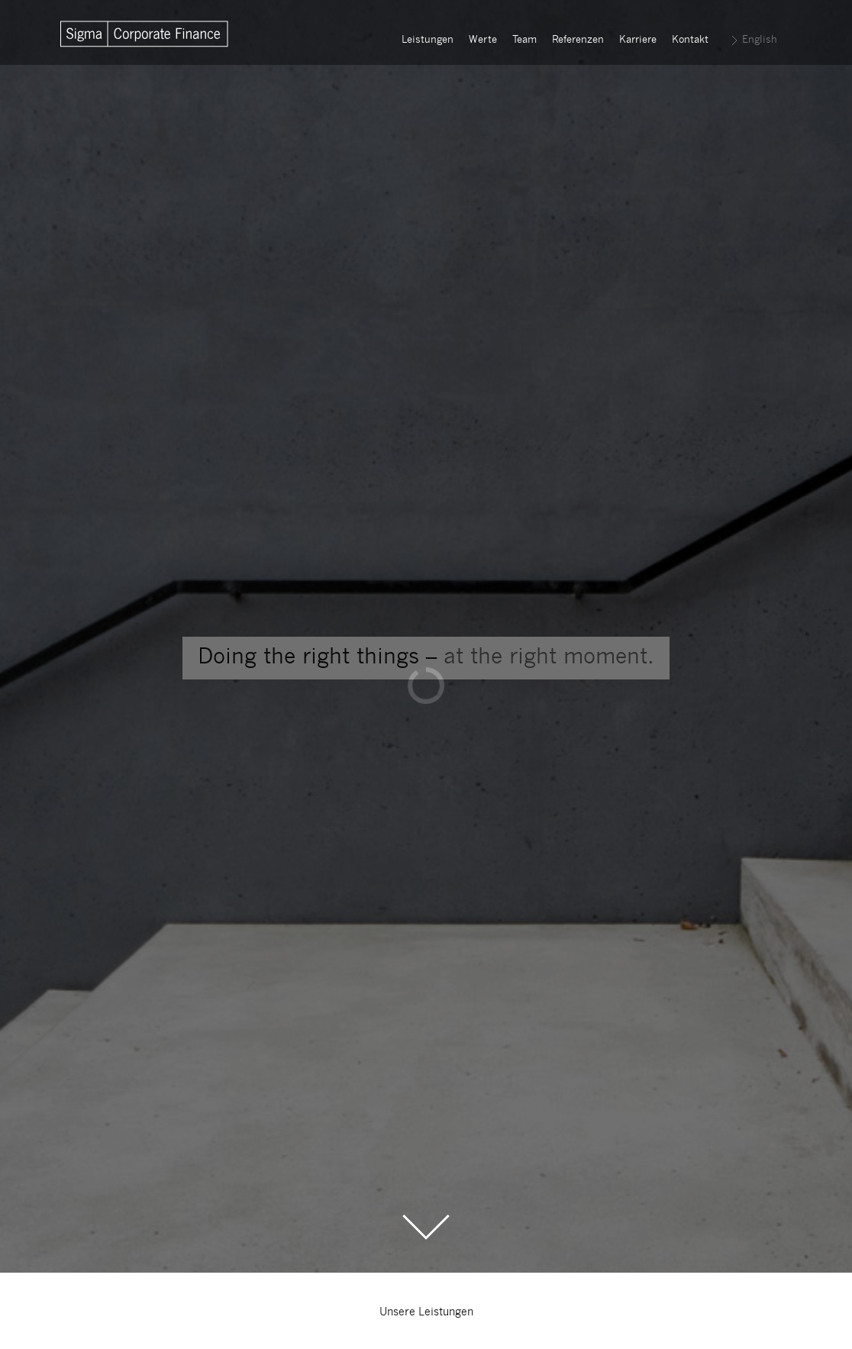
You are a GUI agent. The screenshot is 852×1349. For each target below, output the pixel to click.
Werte (483, 40)
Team (524, 40)
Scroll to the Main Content (426, 1227)
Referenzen (578, 40)
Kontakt (690, 40)
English (759, 40)
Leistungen (427, 40)
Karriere (638, 40)
